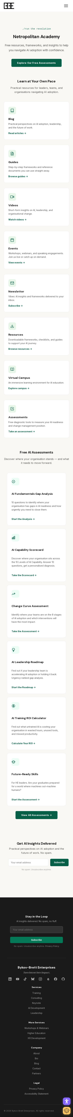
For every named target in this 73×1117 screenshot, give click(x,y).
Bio (36, 1058)
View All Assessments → (36, 815)
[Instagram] (40, 979)
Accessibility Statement (36, 1093)
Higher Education (36, 1033)
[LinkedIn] (10, 979)
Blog (36, 1063)
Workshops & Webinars (36, 1028)
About (36, 1053)
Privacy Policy (52, 946)
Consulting (36, 998)
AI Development (36, 1008)
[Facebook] (55, 979)
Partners (36, 1073)
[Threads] (48, 979)
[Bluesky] (33, 979)
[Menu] (66, 6)
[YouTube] (17, 979)
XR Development (36, 1038)
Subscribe (59, 862)
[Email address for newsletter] (28, 862)
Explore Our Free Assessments (36, 62)
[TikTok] (25, 979)
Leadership (36, 1013)
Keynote (36, 1003)
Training (36, 993)
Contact (36, 1068)
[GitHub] (63, 979)
